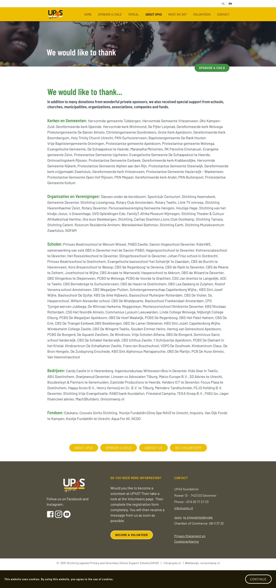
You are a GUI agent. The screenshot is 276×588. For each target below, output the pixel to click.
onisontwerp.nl (210, 563)
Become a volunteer (131, 535)
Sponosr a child (212, 68)
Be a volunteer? (188, 448)
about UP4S (84, 448)
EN (230, 3)
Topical (133, 14)
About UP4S (153, 14)
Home (88, 14)
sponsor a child (118, 448)
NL (223, 3)
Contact (223, 14)
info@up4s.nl (183, 508)
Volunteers (202, 14)
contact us (153, 448)
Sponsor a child (109, 14)
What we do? (177, 14)
